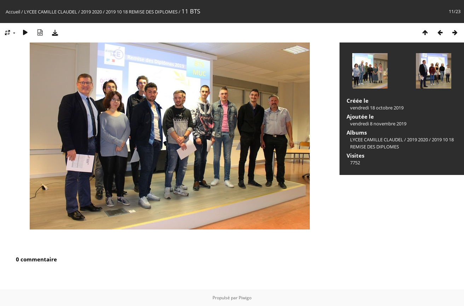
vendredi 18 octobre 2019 (377, 107)
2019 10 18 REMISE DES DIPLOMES (142, 11)
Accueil (13, 11)
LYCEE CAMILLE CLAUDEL (50, 11)
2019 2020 (91, 11)
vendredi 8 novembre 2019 (378, 123)
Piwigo (245, 298)
